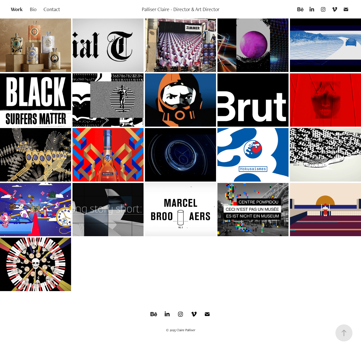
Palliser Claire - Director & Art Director (180, 9)
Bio (33, 9)
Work (17, 9)
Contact (51, 9)
